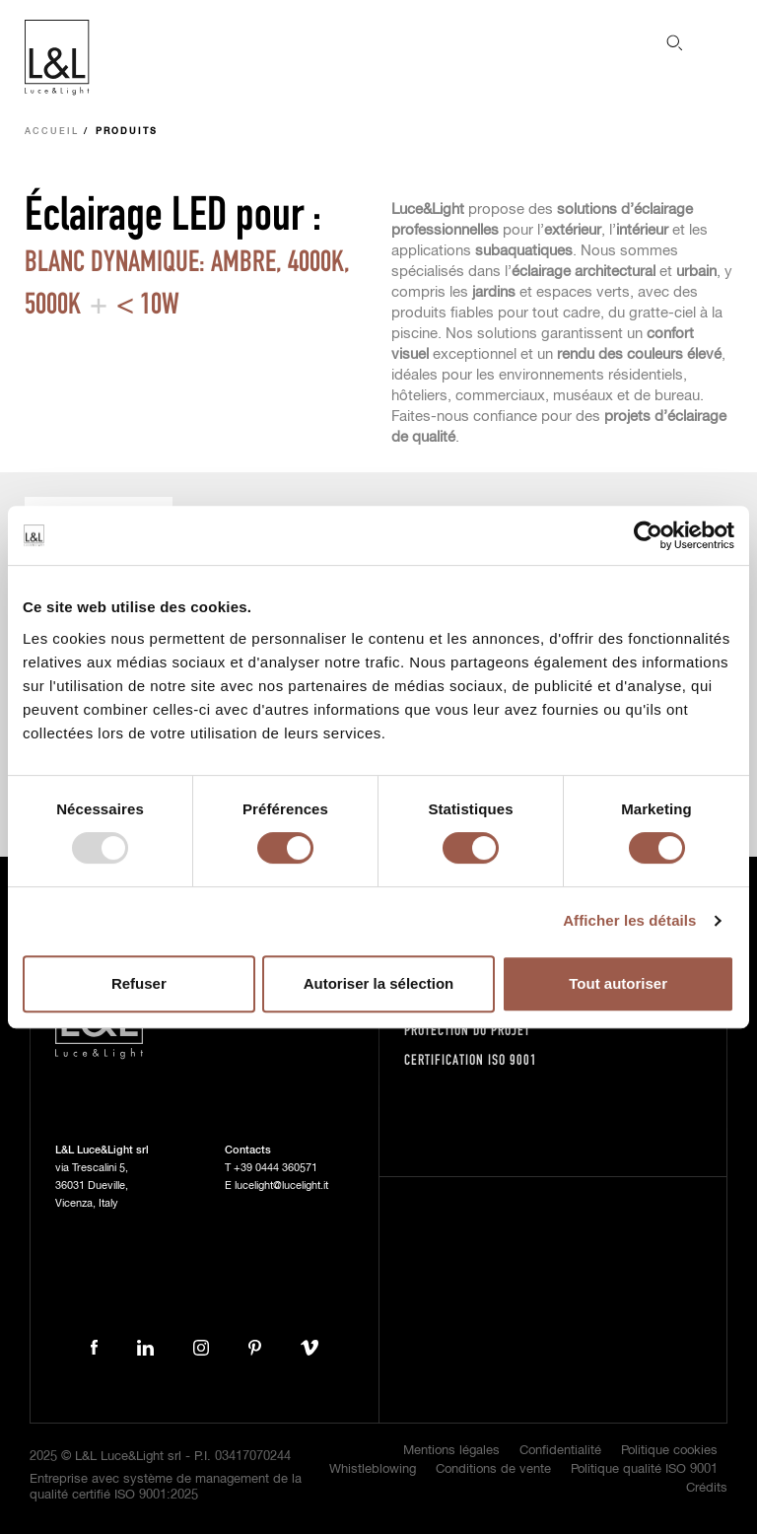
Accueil (52, 131)
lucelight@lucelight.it (281, 1185)
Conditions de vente (493, 1469)
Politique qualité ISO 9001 (644, 1469)
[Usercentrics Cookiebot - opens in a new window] (648, 535)
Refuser (139, 983)
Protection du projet (467, 1029)
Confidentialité (560, 1450)
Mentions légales (451, 1450)
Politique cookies (669, 1450)
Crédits (706, 1488)
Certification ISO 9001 (470, 1059)
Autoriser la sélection (379, 983)
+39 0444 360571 (275, 1167)
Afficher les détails (629, 920)
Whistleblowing (372, 1469)
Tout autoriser (618, 983)
